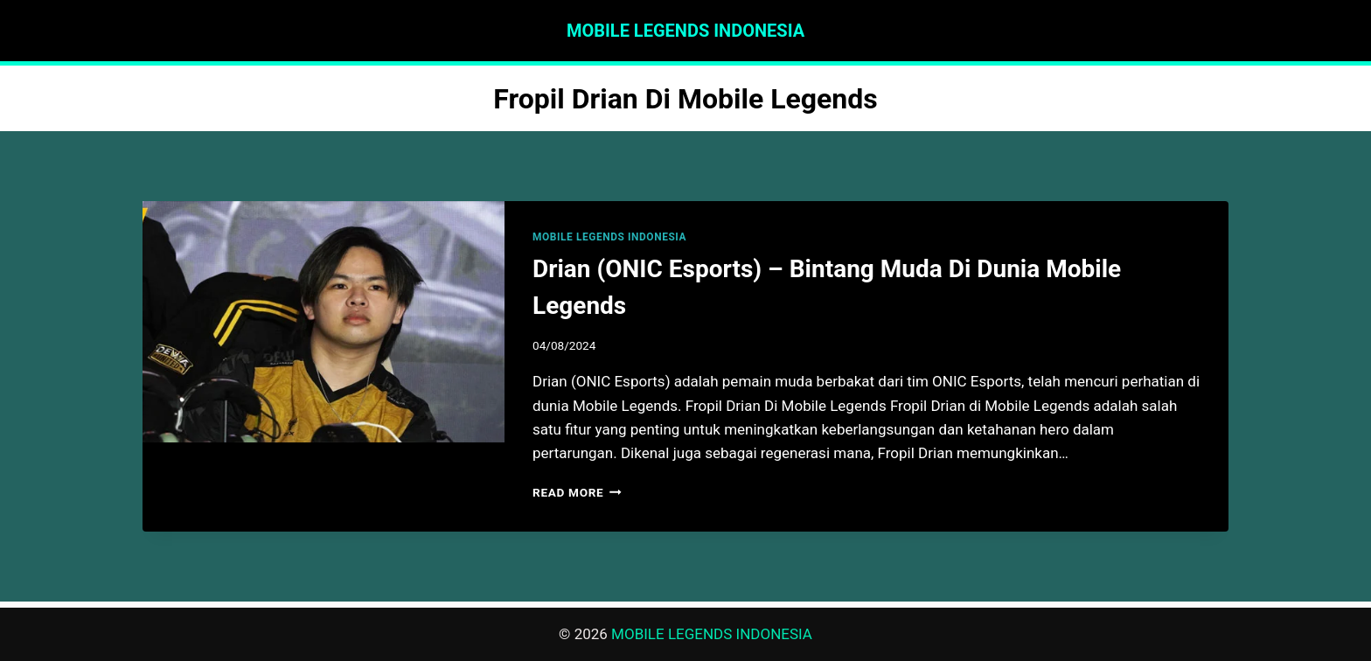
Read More (577, 492)
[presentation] (324, 321)
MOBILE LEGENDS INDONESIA (609, 237)
